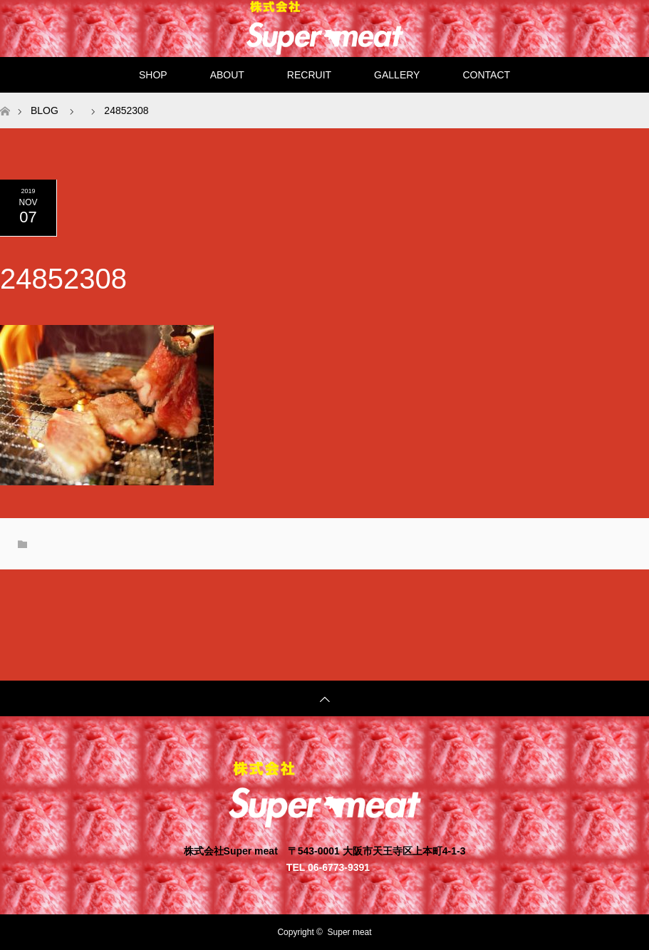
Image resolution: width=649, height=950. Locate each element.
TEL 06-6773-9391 (328, 867)
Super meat (350, 932)
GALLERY (397, 75)
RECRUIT (309, 75)
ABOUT (227, 75)
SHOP (153, 75)
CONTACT (486, 75)
